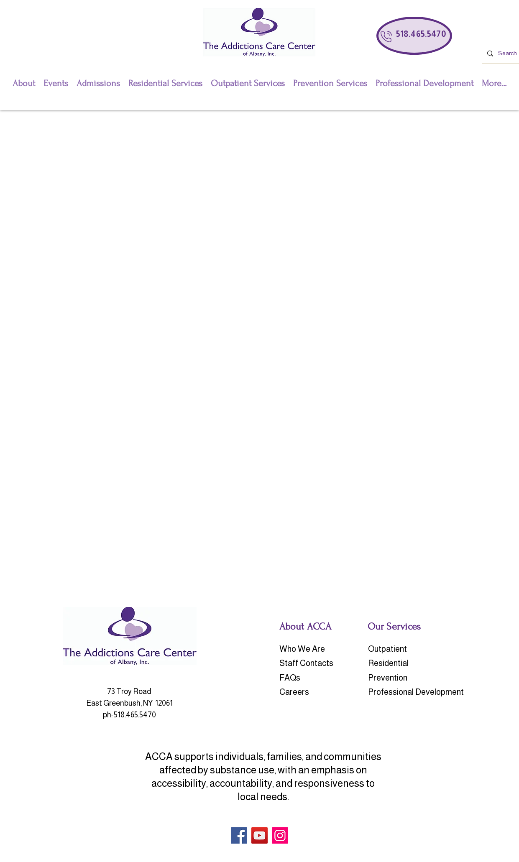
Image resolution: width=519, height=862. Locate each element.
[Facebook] (239, 835)
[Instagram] (280, 835)
